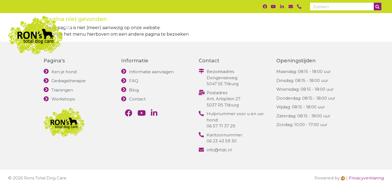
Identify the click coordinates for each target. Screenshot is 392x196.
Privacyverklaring (366, 177)
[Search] (377, 6)
